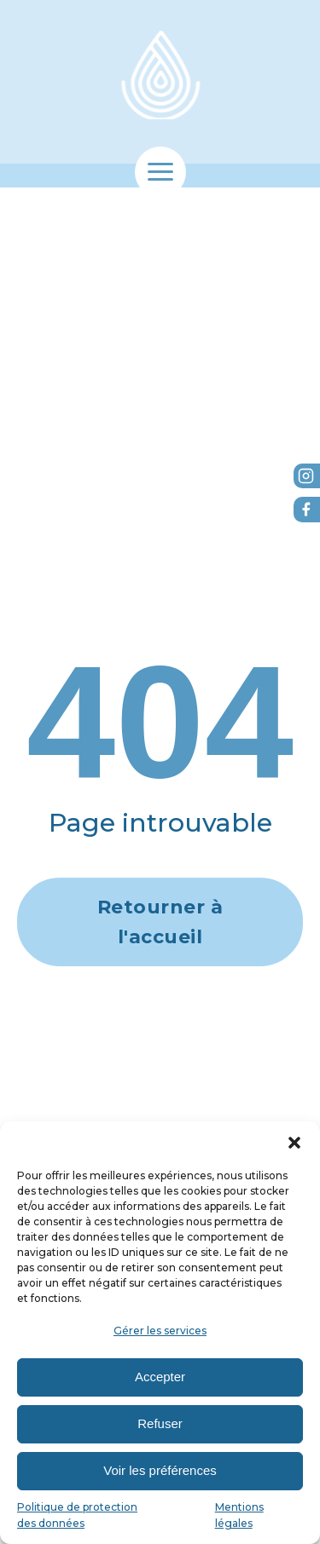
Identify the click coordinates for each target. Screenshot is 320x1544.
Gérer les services (160, 1330)
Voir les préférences (160, 1470)
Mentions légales (239, 1515)
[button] (294, 1142)
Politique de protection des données (77, 1515)
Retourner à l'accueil (160, 922)
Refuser (160, 1423)
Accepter (160, 1376)
